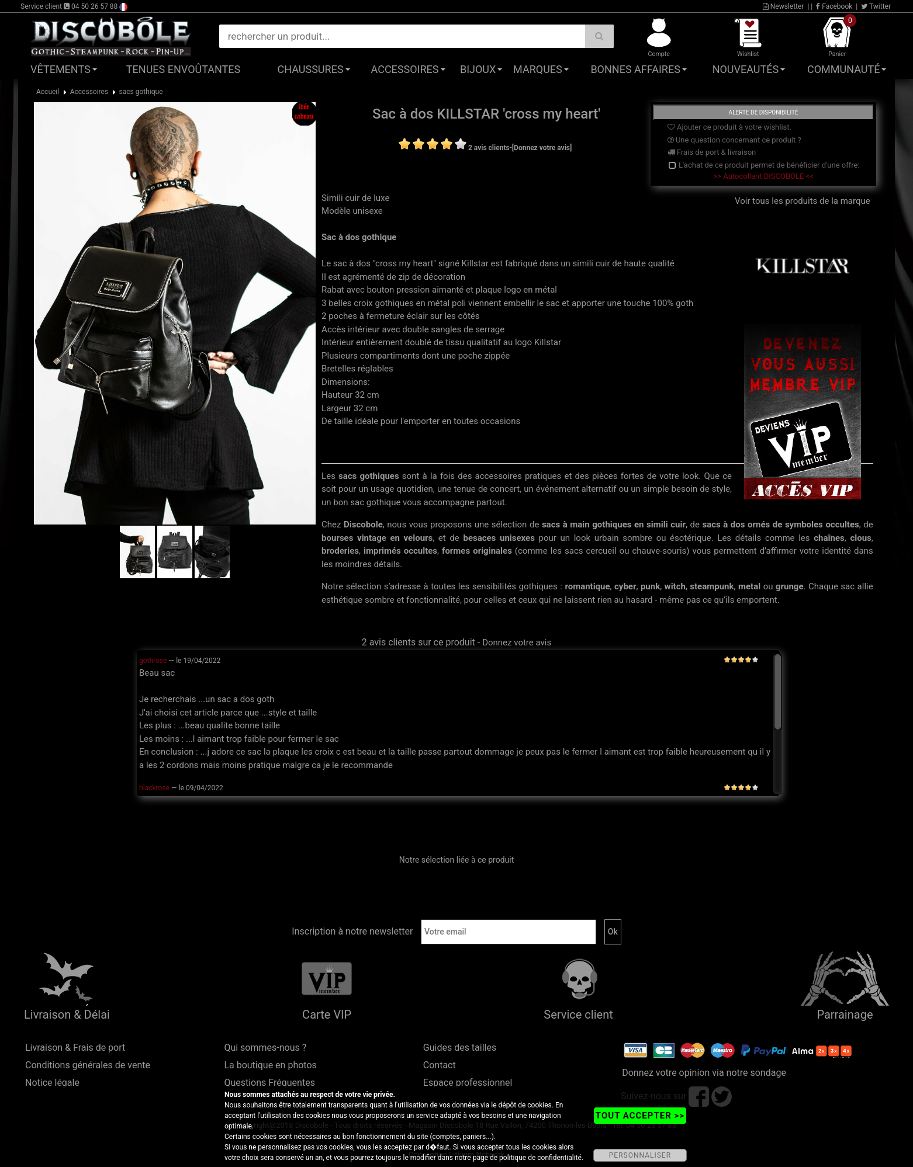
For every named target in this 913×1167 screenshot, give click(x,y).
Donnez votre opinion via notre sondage (704, 1072)
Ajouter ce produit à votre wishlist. (729, 127)
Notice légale (52, 1082)
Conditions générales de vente (87, 1065)
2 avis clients (489, 148)
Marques (537, 69)
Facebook (834, 6)
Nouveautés (746, 69)
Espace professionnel (468, 1082)
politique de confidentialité (540, 1158)
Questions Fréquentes (269, 1082)
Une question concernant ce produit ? (734, 140)
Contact (439, 1065)
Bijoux (478, 69)
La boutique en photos (270, 1065)
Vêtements (60, 69)
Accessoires (405, 69)
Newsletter (783, 6)
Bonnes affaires (635, 69)
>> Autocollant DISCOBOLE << (764, 176)
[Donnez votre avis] (542, 148)
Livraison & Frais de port (75, 1047)
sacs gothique (141, 92)
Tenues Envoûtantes (183, 69)
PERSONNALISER (640, 1155)
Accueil (47, 92)
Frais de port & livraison (712, 152)
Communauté (843, 69)
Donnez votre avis (516, 642)
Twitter (876, 6)
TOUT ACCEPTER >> (640, 1115)
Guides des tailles (459, 1047)
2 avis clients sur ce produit (418, 642)
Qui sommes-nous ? (265, 1047)
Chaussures (311, 69)
